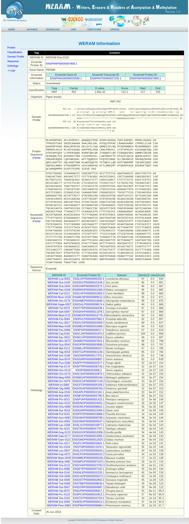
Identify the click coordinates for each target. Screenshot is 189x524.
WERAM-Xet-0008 (59, 479)
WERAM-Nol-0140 (59, 472)
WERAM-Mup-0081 (59, 461)
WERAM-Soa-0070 (58, 359)
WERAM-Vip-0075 (59, 490)
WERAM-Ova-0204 (58, 286)
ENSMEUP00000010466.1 (89, 326)
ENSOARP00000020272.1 (89, 286)
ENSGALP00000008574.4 (89, 304)
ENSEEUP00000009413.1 (88, 501)
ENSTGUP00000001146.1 (89, 351)
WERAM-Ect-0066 (59, 468)
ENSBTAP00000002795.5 (88, 395)
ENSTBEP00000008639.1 (88, 483)
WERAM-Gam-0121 (59, 439)
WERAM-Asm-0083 (59, 417)
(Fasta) (36, 157)
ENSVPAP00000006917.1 (88, 490)
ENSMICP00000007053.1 (88, 340)
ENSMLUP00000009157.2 (89, 348)
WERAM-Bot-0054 (59, 395)
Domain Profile (15, 56)
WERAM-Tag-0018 (59, 351)
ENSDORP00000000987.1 (89, 487)
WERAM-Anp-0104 (58, 392)
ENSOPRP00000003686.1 (89, 344)
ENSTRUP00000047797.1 (88, 428)
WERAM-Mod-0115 (59, 315)
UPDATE (114, 29)
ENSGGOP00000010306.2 (88, 432)
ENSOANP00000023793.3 (89, 465)
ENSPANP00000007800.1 (61, 63)
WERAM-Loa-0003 (59, 278)
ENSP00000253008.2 (89, 370)
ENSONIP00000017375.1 (88, 355)
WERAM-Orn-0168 (59, 355)
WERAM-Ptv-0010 (59, 399)
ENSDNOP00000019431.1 (89, 403)
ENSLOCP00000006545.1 (88, 450)
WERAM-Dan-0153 (59, 403)
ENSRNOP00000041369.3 (89, 289)
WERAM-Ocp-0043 (58, 344)
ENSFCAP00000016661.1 (88, 443)
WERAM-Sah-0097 (58, 311)
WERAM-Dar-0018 (59, 410)
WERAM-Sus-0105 (59, 282)
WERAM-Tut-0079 (59, 308)
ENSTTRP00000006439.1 (88, 308)
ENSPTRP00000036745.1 (88, 366)
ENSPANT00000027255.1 (105, 78)
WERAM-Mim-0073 (58, 340)
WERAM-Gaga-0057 (59, 304)
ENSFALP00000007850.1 (88, 319)
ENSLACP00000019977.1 (88, 425)
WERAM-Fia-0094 (59, 319)
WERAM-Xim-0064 (59, 421)
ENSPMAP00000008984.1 (89, 505)
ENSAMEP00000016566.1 (89, 300)
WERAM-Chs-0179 (58, 373)
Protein (11, 47)
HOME (11, 29)
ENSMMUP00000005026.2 (88, 457)
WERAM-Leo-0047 (59, 450)
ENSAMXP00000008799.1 (89, 417)
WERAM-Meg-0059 (59, 377)
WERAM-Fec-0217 (59, 443)
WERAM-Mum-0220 (59, 297)
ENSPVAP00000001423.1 (88, 399)
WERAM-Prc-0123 (59, 494)
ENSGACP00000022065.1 (89, 436)
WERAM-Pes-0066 (59, 330)
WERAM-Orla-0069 (58, 406)
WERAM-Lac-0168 (59, 425)
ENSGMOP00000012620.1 (88, 439)
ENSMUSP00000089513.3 (89, 297)
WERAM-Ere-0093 (59, 501)
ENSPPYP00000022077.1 (89, 362)
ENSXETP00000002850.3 (88, 479)
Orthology (12, 66)
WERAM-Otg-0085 (59, 388)
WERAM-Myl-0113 (59, 348)
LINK (73, 29)
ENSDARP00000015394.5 (89, 410)
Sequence (13, 61)
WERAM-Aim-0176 (59, 300)
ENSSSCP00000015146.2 (88, 282)
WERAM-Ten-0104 (59, 447)
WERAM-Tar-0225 (59, 428)
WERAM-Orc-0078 (59, 381)
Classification (14, 52)
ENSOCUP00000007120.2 (89, 381)
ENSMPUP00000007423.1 (89, 461)
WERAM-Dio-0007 (59, 487)
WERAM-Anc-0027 (59, 322)
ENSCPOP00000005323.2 (89, 454)
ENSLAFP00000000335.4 (88, 278)
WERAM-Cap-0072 (59, 454)
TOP (12, 71)
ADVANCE (32, 29)
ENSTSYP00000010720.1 (88, 498)
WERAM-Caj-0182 (59, 333)
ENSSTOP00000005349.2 (88, 384)
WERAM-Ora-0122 (59, 465)
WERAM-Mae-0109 (59, 326)
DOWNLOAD (52, 29)
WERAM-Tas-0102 (59, 498)
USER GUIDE (94, 29)
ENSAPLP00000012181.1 (88, 392)
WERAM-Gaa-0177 (58, 436)
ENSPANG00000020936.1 (66, 78)
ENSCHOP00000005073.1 (89, 476)
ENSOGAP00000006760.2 (89, 388)
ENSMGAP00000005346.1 (88, 377)
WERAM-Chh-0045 (59, 476)
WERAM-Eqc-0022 (59, 337)
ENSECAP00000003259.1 (88, 337)
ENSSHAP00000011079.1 (88, 311)
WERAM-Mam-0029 (59, 457)
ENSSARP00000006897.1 (88, 359)
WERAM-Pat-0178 (59, 366)
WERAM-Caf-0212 (59, 293)
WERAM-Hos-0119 (58, 370)
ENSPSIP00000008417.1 (88, 330)
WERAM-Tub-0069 (59, 483)
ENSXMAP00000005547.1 (89, 421)
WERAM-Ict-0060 (58, 384)
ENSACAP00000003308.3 (88, 322)
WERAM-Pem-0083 (59, 505)
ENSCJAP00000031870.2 (88, 333)
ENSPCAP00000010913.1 (88, 494)
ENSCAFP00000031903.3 (88, 293)
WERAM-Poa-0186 (58, 362)
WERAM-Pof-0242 (59, 414)
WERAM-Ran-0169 (59, 289)
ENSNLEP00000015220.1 (88, 472)
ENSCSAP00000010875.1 (88, 373)
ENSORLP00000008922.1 (88, 406)
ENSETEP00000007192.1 (88, 468)
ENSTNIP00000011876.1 (88, 447)
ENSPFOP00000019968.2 (88, 414)
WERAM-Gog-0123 (58, 432)
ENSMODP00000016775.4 (88, 315)
